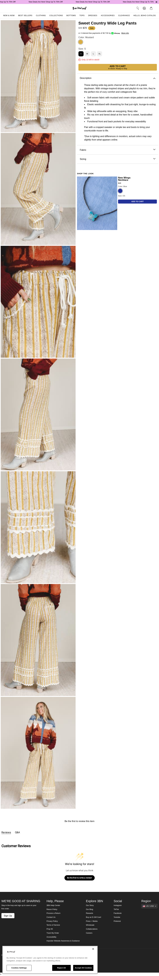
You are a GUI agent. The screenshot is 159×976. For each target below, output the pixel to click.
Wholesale (90, 925)
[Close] (93, 949)
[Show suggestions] (149, 906)
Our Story (90, 905)
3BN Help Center (53, 905)
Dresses (92, 16)
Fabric (117, 150)
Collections (56, 16)
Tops (82, 16)
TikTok (116, 909)
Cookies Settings (19, 968)
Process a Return (53, 913)
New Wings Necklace (124, 178)
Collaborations (92, 929)
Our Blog (89, 909)
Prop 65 (49, 929)
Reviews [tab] (6, 832)
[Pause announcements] (156, 2)
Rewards (89, 913)
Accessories (108, 16)
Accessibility (51, 937)
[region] (50, 960)
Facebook (117, 913)
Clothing (41, 16)
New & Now (9, 16)
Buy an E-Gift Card (93, 917)
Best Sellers (25, 16)
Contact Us (50, 917)
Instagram (118, 905)
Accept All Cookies (83, 968)
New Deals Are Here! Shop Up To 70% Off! (47, 2)
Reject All (61, 968)
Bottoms (71, 16)
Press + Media (92, 921)
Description (117, 78)
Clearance (124, 16)
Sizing (117, 159)
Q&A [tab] (17, 832)
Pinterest (117, 921)
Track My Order (52, 933)
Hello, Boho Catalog (144, 16)
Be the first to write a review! (79, 878)
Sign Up (8, 915)
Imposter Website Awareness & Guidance (63, 941)
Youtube (117, 917)
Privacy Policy (52, 921)
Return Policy (51, 909)
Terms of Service (53, 925)
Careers (89, 933)
